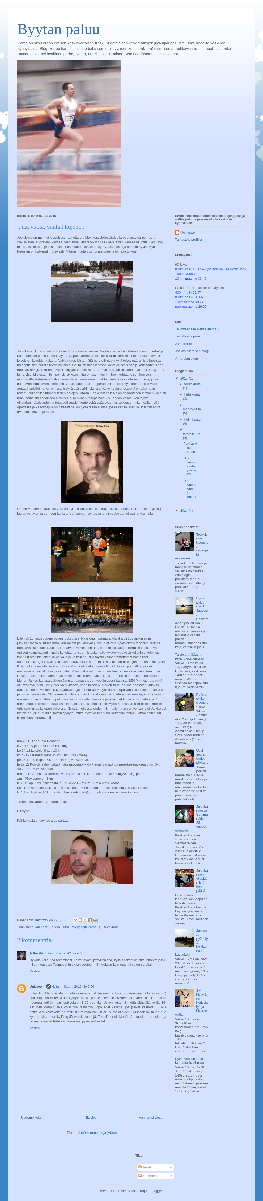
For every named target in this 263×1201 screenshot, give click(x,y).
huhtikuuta (192, 394)
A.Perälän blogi (186, 358)
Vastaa (35, 971)
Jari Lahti (41, 927)
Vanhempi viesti (150, 1117)
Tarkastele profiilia (188, 239)
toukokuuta (192, 384)
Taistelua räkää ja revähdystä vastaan (189, 657)
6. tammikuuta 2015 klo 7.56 (73, 987)
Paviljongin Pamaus (85, 927)
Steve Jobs (110, 927)
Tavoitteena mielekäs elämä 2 (197, 329)
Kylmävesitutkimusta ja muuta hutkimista (190, 1061)
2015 (184, 378)
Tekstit (145, 1167)
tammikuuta (191, 434)
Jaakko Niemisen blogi (192, 351)
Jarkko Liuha (59, 927)
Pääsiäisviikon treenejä (202, 698)
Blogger (157, 1191)
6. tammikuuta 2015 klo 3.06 (65, 953)
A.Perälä (36, 953)
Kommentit (148, 1176)
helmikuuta (192, 419)
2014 (184, 510)
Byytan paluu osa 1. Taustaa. (202, 606)
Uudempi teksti (32, 1117)
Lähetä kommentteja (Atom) (96, 1133)
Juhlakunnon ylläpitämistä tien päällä (202, 881)
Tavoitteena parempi (190, 336)
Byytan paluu (58, 29)
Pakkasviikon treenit (190, 447)
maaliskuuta (192, 409)
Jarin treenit (184, 344)
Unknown (37, 987)
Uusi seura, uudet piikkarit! (189, 466)
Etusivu (91, 1117)
